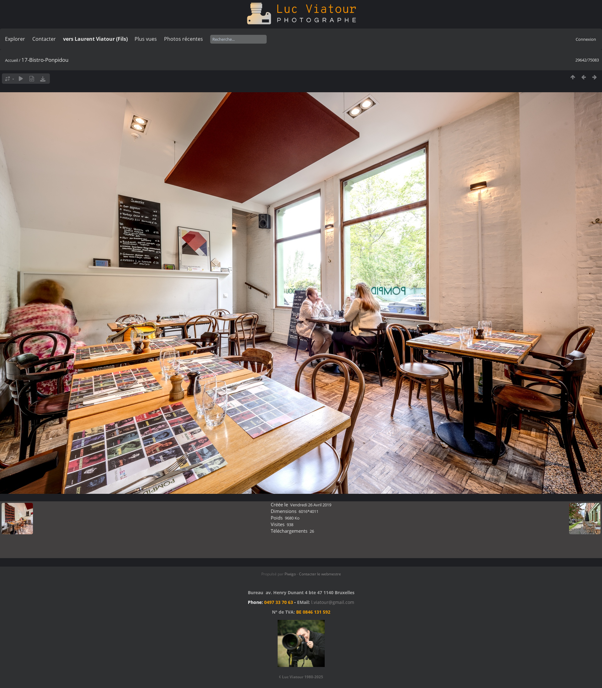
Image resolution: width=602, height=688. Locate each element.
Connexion (586, 39)
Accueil (11, 60)
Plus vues (146, 38)
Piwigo (290, 574)
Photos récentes (183, 38)
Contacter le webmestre (320, 574)
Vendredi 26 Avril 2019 (310, 505)
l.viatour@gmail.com (332, 602)
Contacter (44, 38)
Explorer (15, 38)
